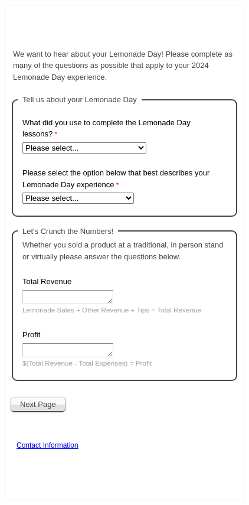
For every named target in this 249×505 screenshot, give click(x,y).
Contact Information (47, 445)
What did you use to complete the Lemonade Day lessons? (106, 128)
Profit (31, 334)
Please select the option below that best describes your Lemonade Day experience (115, 178)
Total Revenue (46, 281)
